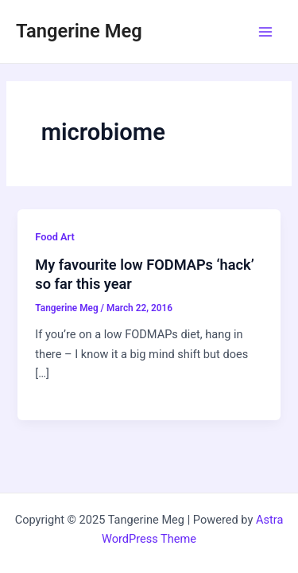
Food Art (54, 237)
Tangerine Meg (79, 31)
